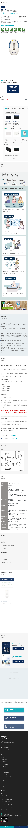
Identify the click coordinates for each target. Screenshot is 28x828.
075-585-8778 (14, 435)
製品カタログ (14, 99)
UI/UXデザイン (4, 793)
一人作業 (2, 25)
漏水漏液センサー (5, 761)
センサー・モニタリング (6, 776)
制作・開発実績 (4, 809)
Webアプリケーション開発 (7, 799)
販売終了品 (4, 766)
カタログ (3, 786)
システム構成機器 (5, 764)
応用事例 (3, 780)
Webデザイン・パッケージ (7, 804)
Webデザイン (4, 795)
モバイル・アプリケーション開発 (8, 803)
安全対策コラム (5, 782)
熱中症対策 (7, 25)
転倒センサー (4, 759)
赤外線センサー (5, 763)
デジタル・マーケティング (6, 807)
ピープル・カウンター (6, 774)
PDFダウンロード (18, 649)
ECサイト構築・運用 (6, 801)
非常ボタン (12, 25)
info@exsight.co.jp (8, 749)
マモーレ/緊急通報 (5, 772)
